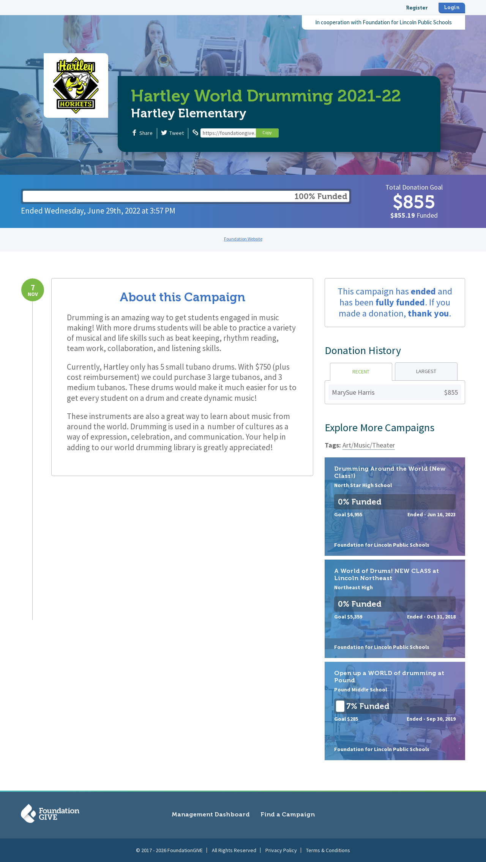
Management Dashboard (211, 814)
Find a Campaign (287, 814)
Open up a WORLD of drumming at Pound (395, 711)
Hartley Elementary (188, 113)
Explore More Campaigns (379, 427)
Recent (360, 371)
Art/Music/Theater (368, 445)
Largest (426, 371)
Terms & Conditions (328, 850)
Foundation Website (243, 239)
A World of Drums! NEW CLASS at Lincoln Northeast (395, 609)
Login (451, 7)
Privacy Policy (281, 850)
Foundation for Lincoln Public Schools (407, 22)
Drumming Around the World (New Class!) (395, 506)
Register (417, 8)
